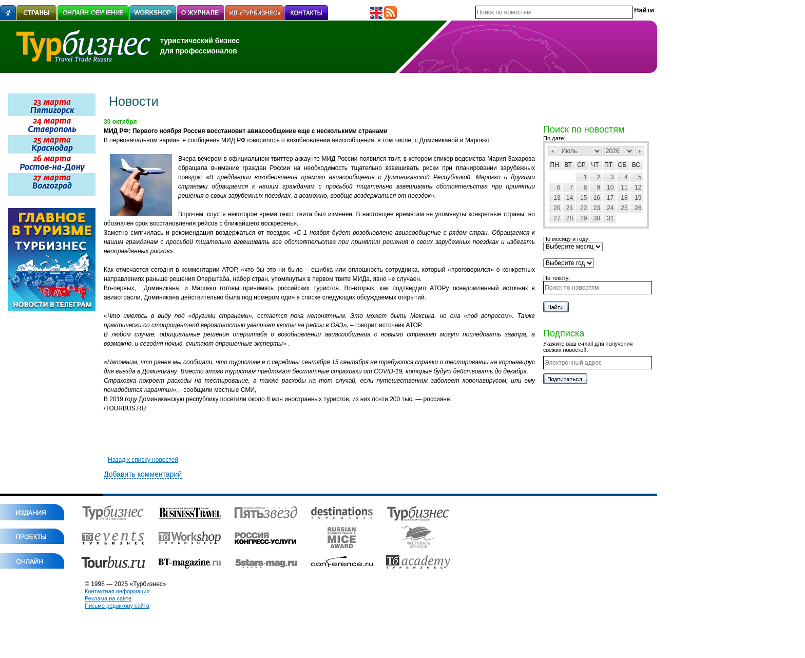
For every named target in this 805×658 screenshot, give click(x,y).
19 (638, 197)
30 (596, 218)
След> (639, 151)
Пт (608, 164)
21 (569, 208)
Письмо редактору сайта (117, 606)
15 (583, 197)
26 (638, 208)
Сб (622, 164)
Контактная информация (117, 591)
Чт (595, 164)
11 (624, 187)
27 (556, 218)
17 (610, 197)
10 (610, 187)
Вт (568, 164)
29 (583, 218)
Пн (554, 164)
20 (556, 208)
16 (596, 197)
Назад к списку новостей (141, 459)
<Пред (553, 151)
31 (610, 218)
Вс (636, 164)
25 (624, 208)
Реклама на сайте (108, 598)
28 (569, 218)
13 (556, 197)
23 (596, 208)
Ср (581, 164)
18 (624, 197)
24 (610, 208)
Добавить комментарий (143, 474)
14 (569, 197)
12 (638, 187)
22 (583, 208)
